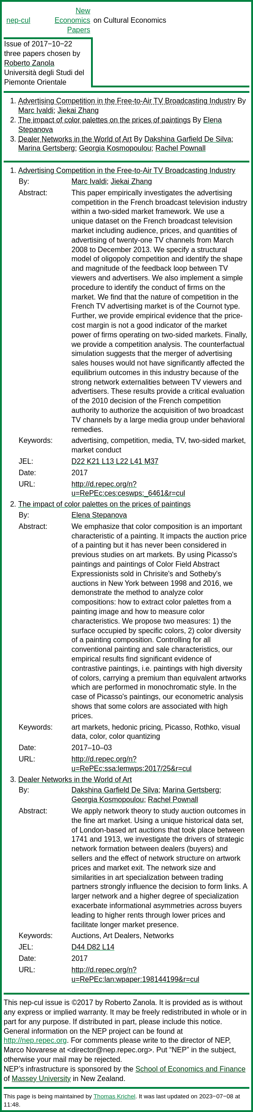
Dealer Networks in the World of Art (75, 139)
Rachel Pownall (181, 148)
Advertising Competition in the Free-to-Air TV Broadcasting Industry (126, 101)
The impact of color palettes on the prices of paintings (104, 120)
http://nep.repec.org (35, 1040)
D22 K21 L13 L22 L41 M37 (114, 461)
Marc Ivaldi (35, 110)
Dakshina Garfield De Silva (187, 139)
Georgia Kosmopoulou (115, 148)
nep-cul (18, 20)
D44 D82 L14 (92, 947)
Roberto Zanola (29, 63)
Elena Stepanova (99, 515)
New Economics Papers (72, 20)
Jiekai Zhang (78, 110)
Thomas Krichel (114, 1096)
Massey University (41, 1078)
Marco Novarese (30, 1050)
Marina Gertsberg (46, 148)
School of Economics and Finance (191, 1069)
